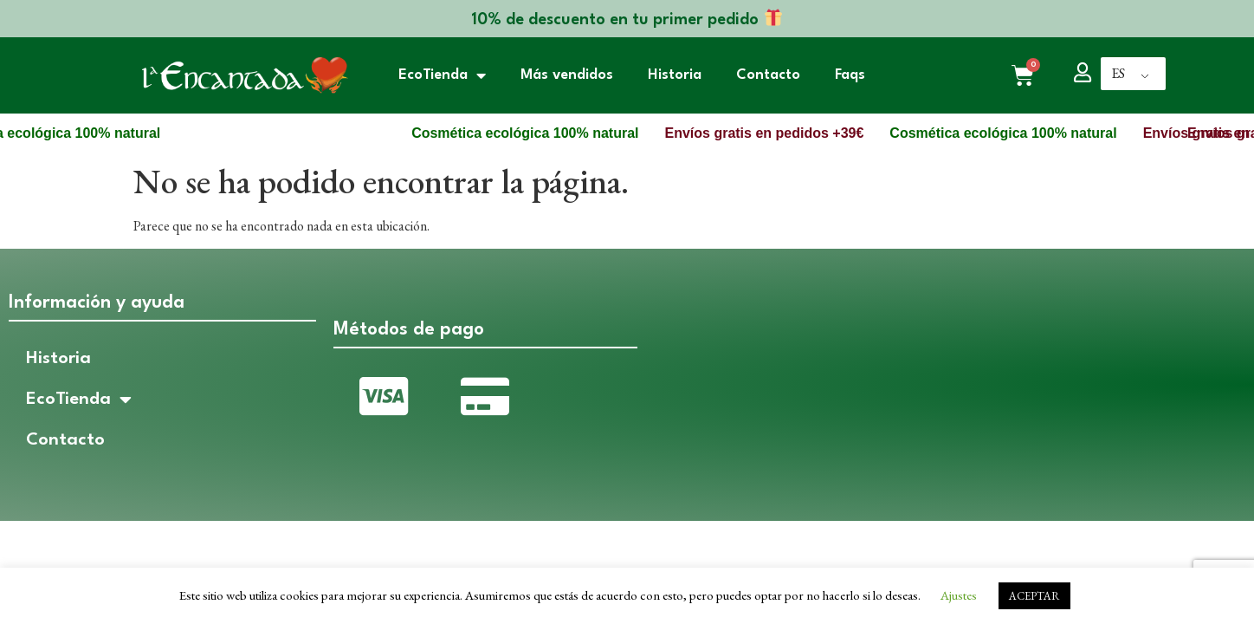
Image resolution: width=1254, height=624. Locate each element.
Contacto (768, 75)
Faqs (850, 75)
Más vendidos (566, 75)
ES (1118, 73)
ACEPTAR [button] (1034, 595)
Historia (674, 75)
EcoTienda (442, 75)
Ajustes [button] (958, 595)
